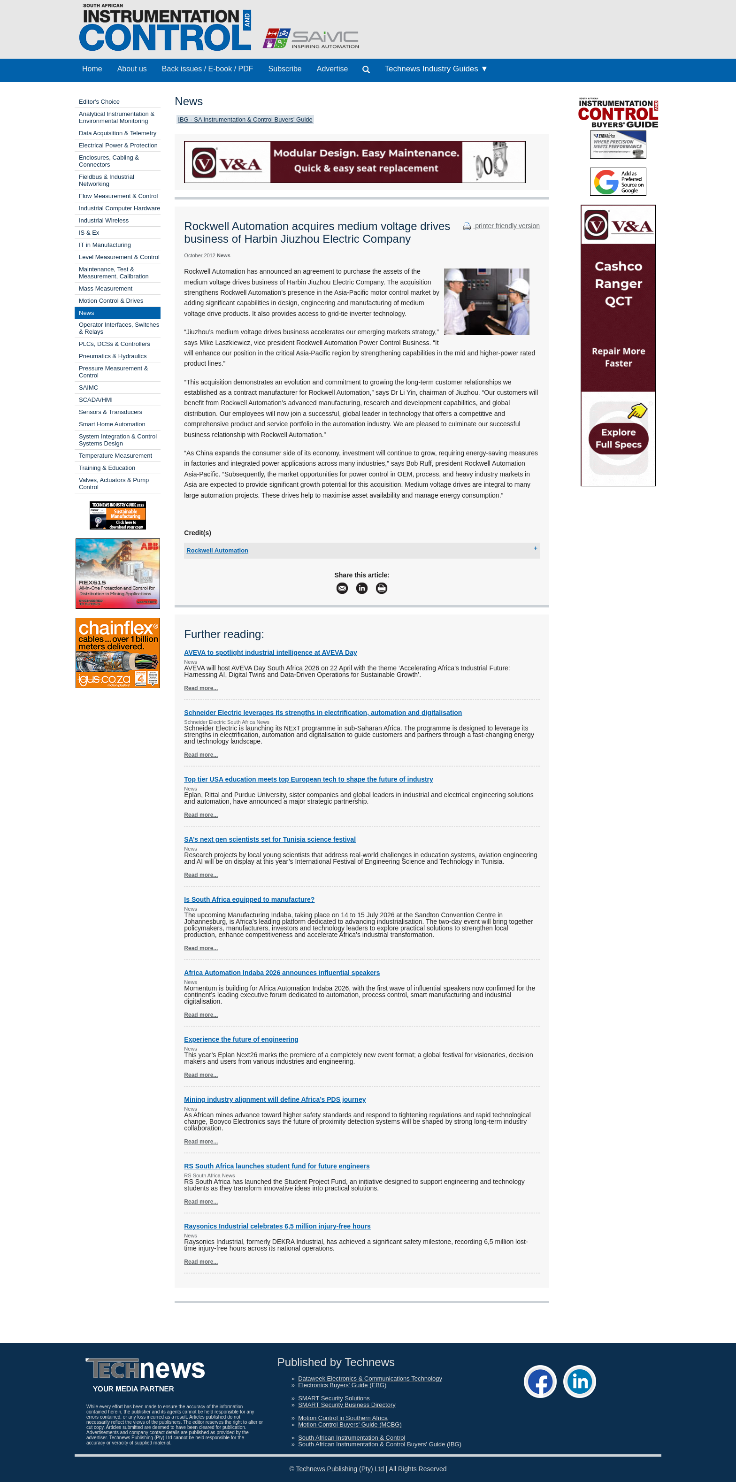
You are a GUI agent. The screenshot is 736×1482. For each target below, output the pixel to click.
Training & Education (107, 467)
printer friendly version (500, 226)
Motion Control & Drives (111, 300)
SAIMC (88, 387)
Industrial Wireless (104, 220)
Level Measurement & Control (119, 257)
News (86, 312)
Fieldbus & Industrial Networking (106, 180)
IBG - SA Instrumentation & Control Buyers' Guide (245, 119)
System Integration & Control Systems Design (118, 440)
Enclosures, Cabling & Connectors (109, 161)
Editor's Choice (99, 101)
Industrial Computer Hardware (119, 208)
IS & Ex (89, 232)
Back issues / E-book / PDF (207, 69)
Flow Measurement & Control (118, 196)
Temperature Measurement (115, 455)
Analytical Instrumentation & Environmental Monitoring (116, 117)
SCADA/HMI (96, 399)
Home (92, 69)
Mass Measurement (105, 288)
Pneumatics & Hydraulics (113, 356)
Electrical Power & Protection (118, 145)
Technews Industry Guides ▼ (436, 68)
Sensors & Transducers (110, 411)
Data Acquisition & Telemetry (117, 133)
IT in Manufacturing (105, 244)
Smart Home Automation (112, 424)
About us (132, 69)
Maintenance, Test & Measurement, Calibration (114, 273)
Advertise (332, 69)
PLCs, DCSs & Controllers (114, 343)
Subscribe (285, 69)
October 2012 (199, 255)
